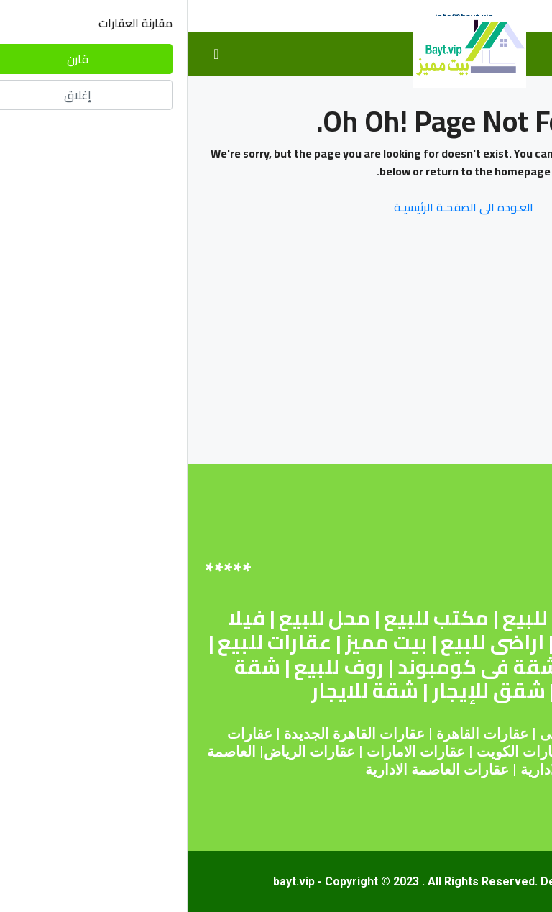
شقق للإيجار (301, 690)
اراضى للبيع (304, 642)
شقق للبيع (421, 642)
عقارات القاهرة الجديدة (166, 733)
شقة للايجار (177, 690)
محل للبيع (137, 618)
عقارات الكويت (334, 751)
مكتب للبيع (248, 618)
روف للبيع (151, 666)
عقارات (318, 733)
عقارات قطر (429, 751)
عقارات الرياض (121, 751)
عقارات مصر (474, 733)
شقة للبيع (464, 618)
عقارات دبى (388, 733)
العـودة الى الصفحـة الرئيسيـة (276, 207)
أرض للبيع (358, 618)
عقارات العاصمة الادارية (249, 769)
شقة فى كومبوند (291, 666)
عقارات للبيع (87, 642)
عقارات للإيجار (443, 666)
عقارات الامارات (228, 751)
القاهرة (270, 733)
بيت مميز (198, 642)
